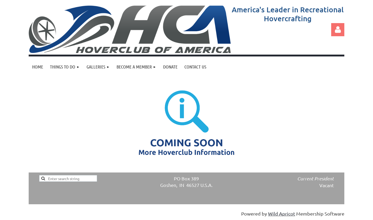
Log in (337, 29)
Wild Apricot (281, 213)
